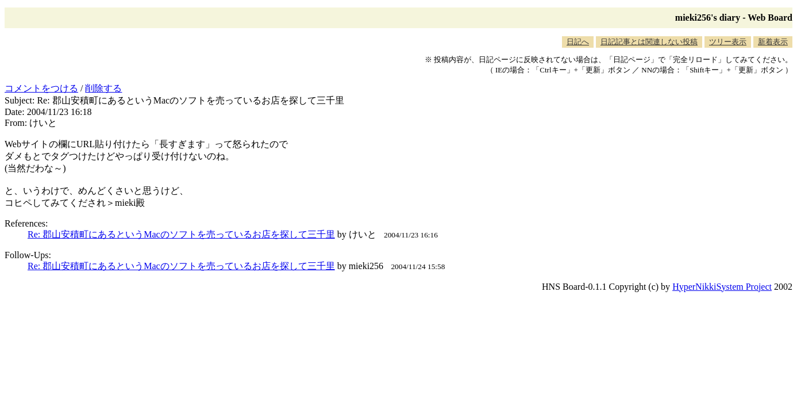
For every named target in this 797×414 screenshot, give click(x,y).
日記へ (578, 41)
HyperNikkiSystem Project (722, 287)
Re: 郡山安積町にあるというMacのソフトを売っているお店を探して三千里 (181, 234)
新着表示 (773, 41)
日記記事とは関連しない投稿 (649, 41)
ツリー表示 (727, 41)
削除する (103, 88)
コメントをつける (41, 88)
